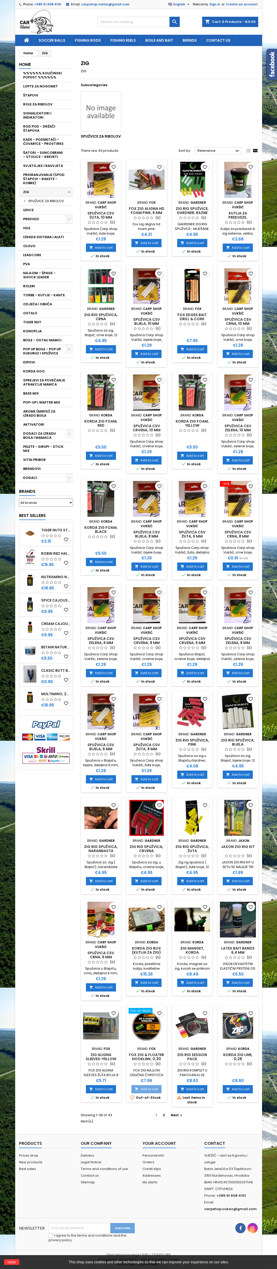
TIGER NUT (32, 322)
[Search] (138, 22)
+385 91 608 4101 (47, 4)
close (11, 1262)
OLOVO (29, 246)
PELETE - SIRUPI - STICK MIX (43, 448)
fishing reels (123, 40)
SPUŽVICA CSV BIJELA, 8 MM (146, 534)
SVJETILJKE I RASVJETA (43, 165)
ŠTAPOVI (30, 95)
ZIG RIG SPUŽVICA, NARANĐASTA (101, 848)
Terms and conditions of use (104, 1168)
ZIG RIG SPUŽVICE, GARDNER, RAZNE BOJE (192, 212)
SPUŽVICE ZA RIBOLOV (46, 201)
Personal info (153, 1155)
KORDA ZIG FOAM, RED (101, 423)
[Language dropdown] (179, 4)
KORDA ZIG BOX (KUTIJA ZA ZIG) (146, 950)
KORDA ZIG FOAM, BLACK (101, 529)
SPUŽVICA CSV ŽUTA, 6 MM (192, 534)
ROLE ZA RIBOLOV (37, 104)
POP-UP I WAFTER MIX (41, 402)
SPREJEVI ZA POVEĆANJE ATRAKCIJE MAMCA (44, 382)
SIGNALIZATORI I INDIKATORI (37, 115)
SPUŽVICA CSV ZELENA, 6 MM (100, 640)
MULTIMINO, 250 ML (56, 694)
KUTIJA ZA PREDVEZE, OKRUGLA (237, 217)
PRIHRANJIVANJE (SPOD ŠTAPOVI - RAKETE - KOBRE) (44, 178)
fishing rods (88, 40)
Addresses (151, 1175)
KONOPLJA (32, 331)
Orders (148, 1162)
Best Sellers (32, 516)
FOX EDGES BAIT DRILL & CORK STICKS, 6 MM (192, 319)
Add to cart (101, 247)
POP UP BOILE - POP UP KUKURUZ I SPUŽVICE (42, 351)
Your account (159, 1143)
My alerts (149, 1182)
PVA (26, 264)
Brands (27, 491)
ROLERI (29, 286)
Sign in (214, 4)
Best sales (27, 1168)
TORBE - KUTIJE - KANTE (44, 295)
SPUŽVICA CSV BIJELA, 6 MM (100, 747)
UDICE (28, 210)
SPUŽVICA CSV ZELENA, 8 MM (238, 640)
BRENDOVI (32, 468)
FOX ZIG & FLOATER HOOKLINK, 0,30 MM (146, 1059)
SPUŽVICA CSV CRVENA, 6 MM (192, 640)
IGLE (26, 228)
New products (30, 1162)
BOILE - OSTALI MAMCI (42, 340)
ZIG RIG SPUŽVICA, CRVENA (146, 848)
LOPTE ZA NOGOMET (40, 86)
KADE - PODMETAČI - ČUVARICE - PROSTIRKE (43, 141)
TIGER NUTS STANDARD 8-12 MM (56, 530)
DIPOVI (29, 362)
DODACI (30, 477)
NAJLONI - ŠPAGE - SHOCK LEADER (39, 275)
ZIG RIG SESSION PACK (192, 1056)
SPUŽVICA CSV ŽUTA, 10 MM (100, 215)
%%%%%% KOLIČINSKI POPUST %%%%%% (42, 75)
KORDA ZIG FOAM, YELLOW (192, 423)
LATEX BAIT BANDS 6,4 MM (238, 950)
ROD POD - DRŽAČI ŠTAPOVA (39, 128)
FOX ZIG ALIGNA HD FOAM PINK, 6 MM (146, 210)
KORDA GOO (34, 371)
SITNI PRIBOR (34, 459)
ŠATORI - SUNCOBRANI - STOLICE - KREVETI (43, 154)
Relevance (219, 151)
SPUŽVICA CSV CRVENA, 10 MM (146, 428)
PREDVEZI (31, 219)
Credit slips (151, 1168)
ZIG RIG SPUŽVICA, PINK (192, 742)
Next (177, 1115)
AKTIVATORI (33, 424)
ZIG (26, 192)
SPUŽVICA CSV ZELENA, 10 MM (238, 428)
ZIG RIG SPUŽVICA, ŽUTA (192, 848)
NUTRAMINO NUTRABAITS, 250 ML (56, 577)
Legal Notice (91, 1162)
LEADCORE (32, 255)
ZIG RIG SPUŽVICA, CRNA (101, 316)
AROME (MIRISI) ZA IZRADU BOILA (39, 413)
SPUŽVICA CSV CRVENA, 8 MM (146, 640)
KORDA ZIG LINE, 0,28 (238, 1056)
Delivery (87, 1155)
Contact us (218, 40)
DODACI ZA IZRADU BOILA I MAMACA (39, 435)
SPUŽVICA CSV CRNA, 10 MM (238, 321)
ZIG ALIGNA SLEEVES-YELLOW (101, 1056)
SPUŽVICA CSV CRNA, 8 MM (238, 534)
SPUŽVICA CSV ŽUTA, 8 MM (146, 747)
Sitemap (88, 1182)
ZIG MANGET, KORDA (192, 950)
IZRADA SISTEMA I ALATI (43, 237)
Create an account (242, 4)
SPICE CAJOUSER (56, 600)
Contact (214, 1143)
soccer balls (52, 40)
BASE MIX (31, 393)
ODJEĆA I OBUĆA (37, 304)
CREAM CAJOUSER (56, 624)
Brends (190, 40)
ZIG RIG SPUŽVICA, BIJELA (238, 742)
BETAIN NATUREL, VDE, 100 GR (56, 647)
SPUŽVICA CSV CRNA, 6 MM (100, 955)
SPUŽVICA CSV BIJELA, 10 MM (146, 321)
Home (25, 64)
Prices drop (28, 1155)
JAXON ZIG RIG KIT (238, 846)
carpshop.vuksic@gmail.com (105, 4)
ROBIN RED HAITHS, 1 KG (56, 553)
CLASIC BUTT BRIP (56, 670)
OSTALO (30, 313)
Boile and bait (159, 40)
